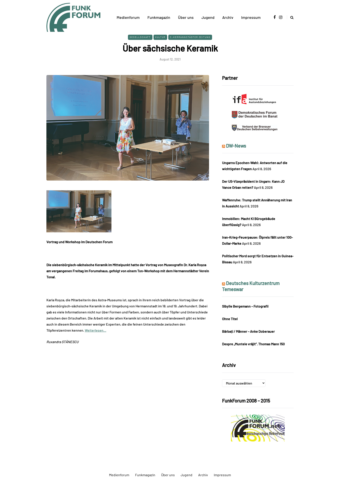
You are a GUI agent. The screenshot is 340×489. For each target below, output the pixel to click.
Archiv (227, 17)
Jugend (207, 17)
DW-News (236, 145)
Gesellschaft (140, 37)
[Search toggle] (290, 17)
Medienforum (128, 17)
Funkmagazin (158, 17)
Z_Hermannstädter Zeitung (190, 37)
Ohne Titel (230, 319)
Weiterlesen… (95, 330)
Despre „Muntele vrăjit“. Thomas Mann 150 (253, 344)
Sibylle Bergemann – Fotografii (245, 306)
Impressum (251, 17)
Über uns (186, 17)
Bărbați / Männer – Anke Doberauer (248, 331)
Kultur (160, 37)
